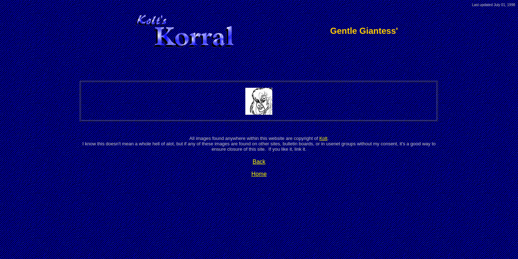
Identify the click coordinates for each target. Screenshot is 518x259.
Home (259, 174)
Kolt (323, 138)
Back (259, 162)
